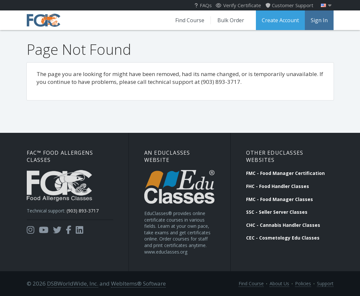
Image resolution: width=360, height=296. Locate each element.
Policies (303, 283)
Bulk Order (230, 20)
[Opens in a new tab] (30, 230)
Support (325, 283)
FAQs (203, 5)
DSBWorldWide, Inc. (72, 283)
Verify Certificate (238, 5)
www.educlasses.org (165, 252)
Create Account (280, 20)
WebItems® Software (138, 283)
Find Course (189, 20)
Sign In (319, 20)
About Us (279, 283)
